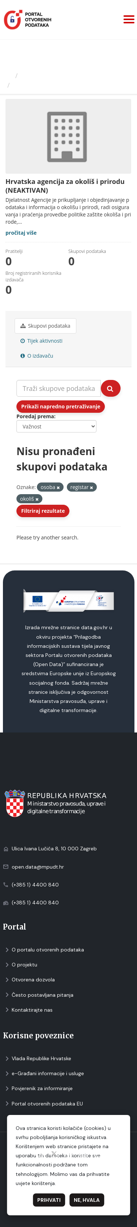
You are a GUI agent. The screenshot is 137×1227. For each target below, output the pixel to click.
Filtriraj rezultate (43, 510)
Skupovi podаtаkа (45, 325)
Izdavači (33, 75)
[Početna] (8, 75)
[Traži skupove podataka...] (58, 388)
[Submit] (111, 388)
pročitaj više (21, 232)
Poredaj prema (35, 416)
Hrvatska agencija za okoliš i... (62, 85)
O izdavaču (36, 355)
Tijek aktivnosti (41, 340)
